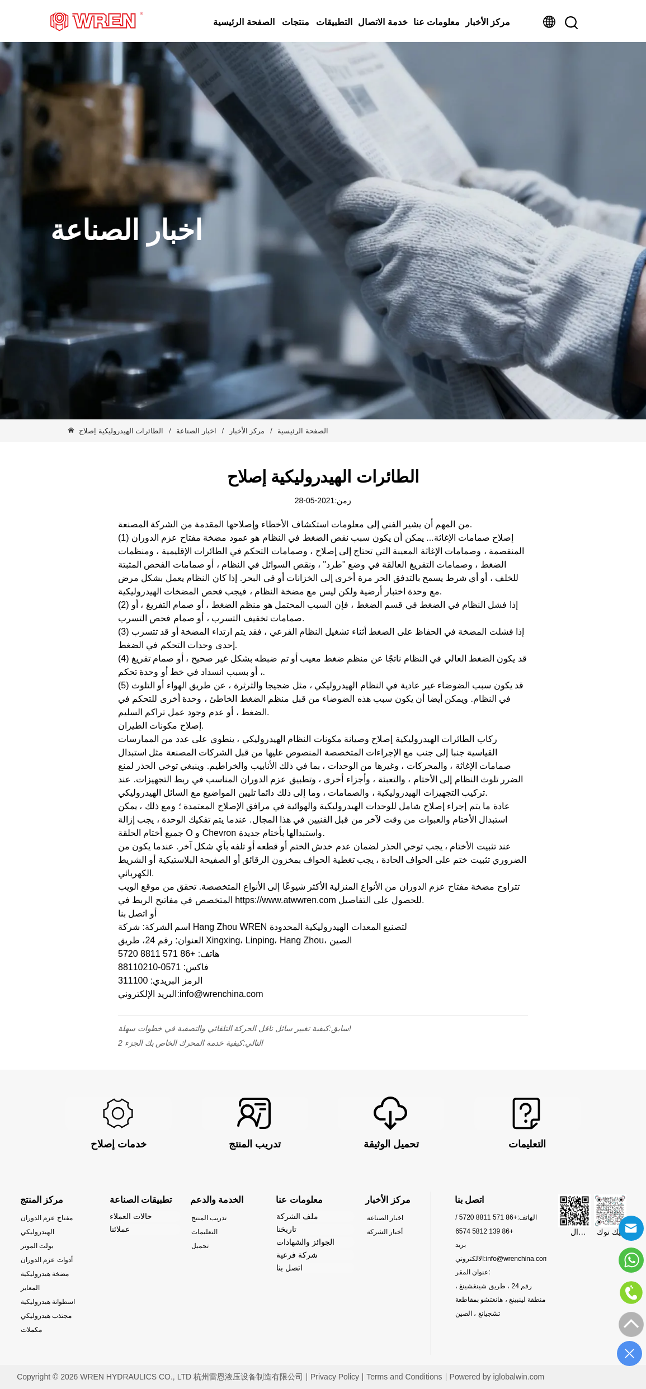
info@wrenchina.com (516, 1259)
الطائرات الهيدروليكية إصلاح (122, 431)
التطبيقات (334, 22)
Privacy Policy (334, 1376)
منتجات (295, 22)
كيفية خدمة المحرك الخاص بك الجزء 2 (180, 1042)
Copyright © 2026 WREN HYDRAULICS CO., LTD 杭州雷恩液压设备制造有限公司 (160, 1376)
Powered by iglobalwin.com (497, 1376)
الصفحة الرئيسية (243, 22)
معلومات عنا (436, 22)
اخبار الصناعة (197, 431)
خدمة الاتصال (382, 22)
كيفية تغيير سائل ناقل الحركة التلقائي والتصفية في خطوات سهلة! (234, 1028)
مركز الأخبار (487, 22)
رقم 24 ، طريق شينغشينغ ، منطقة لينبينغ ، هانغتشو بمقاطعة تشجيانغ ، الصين (500, 1299)
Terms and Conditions (404, 1376)
